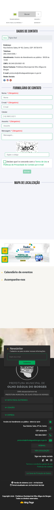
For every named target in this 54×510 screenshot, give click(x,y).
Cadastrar (27, 363)
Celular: (5, 112)
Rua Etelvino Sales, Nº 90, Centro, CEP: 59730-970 (22, 46)
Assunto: (11, 121)
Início (5, 38)
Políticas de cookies (45, 467)
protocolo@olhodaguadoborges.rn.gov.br (22, 73)
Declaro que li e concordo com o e (26, 163)
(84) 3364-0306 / (10, 52)
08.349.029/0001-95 (13, 63)
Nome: (10, 93)
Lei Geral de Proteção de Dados (39, 473)
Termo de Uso (41, 162)
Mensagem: (12, 131)
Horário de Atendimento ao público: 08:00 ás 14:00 (26, 58)
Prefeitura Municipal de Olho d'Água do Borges (24, 68)
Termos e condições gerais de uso (39, 464)
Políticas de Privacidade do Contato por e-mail (23, 165)
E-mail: (10, 103)
